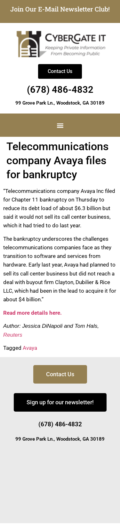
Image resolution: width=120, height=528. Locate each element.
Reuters (12, 335)
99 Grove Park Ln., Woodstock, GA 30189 (60, 103)
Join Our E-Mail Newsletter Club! (60, 9)
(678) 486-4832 (60, 89)
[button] (60, 125)
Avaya (30, 348)
